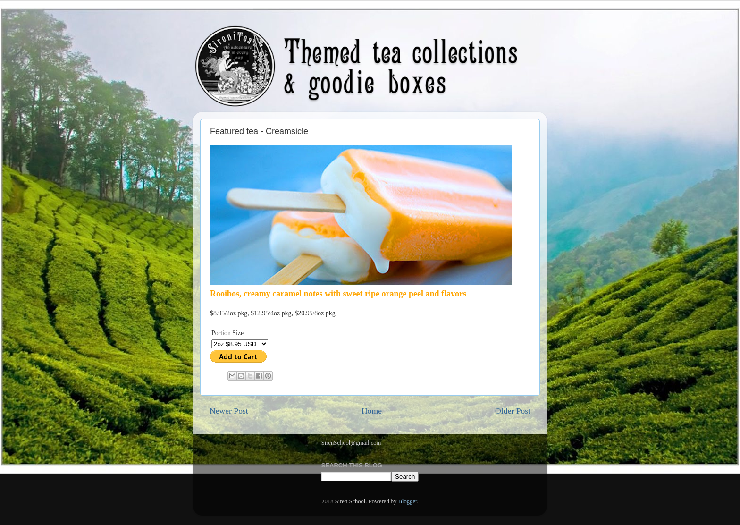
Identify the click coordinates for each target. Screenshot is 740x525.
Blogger (407, 501)
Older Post (512, 410)
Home (372, 410)
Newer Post (229, 410)
